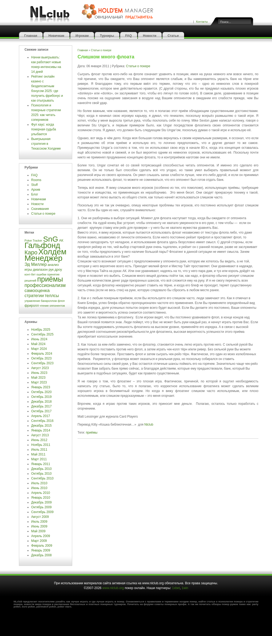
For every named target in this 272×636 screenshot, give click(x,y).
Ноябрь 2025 (40, 329)
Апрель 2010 (40, 493)
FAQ (128, 36)
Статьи (173, 36)
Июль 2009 (39, 521)
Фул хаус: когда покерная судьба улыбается (43, 129)
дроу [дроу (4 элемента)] (58, 269)
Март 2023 (39, 382)
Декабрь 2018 (41, 401)
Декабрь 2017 (41, 406)
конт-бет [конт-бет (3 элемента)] (30, 274)
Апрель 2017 (40, 416)
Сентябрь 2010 (42, 478)
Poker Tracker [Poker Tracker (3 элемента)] (33, 240)
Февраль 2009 (41, 545)
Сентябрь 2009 (42, 512)
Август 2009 (40, 517)
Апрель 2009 (40, 536)
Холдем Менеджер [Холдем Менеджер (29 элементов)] (45, 254)
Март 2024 (39, 349)
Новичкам (56, 36)
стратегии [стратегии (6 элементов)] (34, 295)
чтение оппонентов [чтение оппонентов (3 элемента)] (52, 305)
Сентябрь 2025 (42, 334)
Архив (35, 189)
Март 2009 (39, 541)
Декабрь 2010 (41, 469)
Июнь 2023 (39, 373)
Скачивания (40, 209)
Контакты (202, 21)
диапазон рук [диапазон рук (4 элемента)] (43, 269)
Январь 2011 (40, 464)
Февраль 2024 (41, 353)
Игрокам (82, 36)
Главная (30, 36)
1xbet (176, 588)
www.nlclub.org (113, 588)
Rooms (36, 180)
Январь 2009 (40, 550)
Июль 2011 (39, 449)
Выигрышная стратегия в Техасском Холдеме (46, 143)
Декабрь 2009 (41, 502)
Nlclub (148, 424)
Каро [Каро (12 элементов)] (31, 252)
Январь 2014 (40, 430)
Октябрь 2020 (41, 392)
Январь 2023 (40, 387)
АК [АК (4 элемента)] (61, 240)
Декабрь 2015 (41, 425)
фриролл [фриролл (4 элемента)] (32, 305)
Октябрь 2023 (41, 358)
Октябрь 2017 (41, 411)
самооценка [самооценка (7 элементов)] (37, 290)
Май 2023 (38, 377)
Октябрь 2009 (41, 507)
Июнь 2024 (39, 339)
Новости (149, 36)
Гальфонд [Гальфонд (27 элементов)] (42, 245)
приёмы (91, 432)
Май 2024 (38, 344)
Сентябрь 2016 (42, 421)
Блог (34, 194)
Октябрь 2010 (41, 473)
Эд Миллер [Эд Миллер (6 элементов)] (36, 264)
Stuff (34, 185)
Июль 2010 (39, 483)
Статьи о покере (43, 213)
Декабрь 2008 (41, 555)
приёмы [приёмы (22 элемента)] (50, 279)
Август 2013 (40, 435)
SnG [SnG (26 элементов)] (50, 239)
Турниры (107, 36)
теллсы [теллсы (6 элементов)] (52, 295)
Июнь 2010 (39, 488)
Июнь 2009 (39, 526)
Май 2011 (38, 454)
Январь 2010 (40, 497)
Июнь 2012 (39, 440)
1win (185, 588)
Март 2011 (39, 459)
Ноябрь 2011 (40, 445)
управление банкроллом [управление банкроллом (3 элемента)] (41, 300)
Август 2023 (40, 368)
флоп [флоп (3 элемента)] (61, 300)
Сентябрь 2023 (42, 363)
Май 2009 (38, 531)
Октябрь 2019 (41, 397)
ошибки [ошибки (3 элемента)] (41, 274)
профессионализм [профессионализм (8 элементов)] (45, 285)
